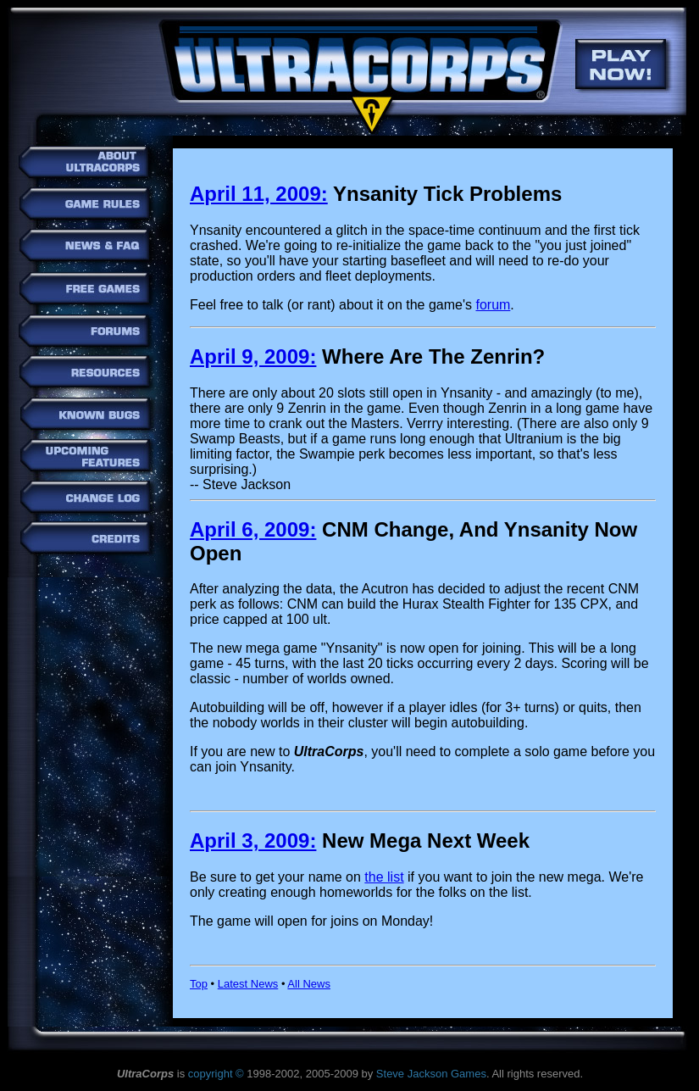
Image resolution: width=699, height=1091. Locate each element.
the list (383, 877)
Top (199, 983)
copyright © (216, 1073)
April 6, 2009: (253, 529)
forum (492, 305)
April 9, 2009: (253, 356)
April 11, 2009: (259, 193)
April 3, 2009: (253, 840)
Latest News (248, 983)
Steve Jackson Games (431, 1073)
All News (308, 983)
